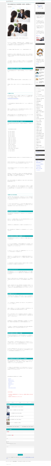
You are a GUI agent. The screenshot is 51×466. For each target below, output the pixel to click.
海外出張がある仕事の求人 (39, 121)
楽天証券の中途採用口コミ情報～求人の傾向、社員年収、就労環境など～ (41, 73)
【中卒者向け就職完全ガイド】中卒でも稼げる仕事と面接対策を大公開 (41, 82)
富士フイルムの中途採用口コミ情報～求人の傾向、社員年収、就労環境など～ (41, 79)
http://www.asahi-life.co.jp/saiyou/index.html (13, 98)
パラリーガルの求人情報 (39, 94)
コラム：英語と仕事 (38, 91)
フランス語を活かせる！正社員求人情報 (40, 96)
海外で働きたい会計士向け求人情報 (40, 118)
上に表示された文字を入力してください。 (11, 443)
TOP (9, 461)
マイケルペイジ (10, 382)
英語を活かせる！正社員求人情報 (39, 136)
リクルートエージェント (11, 381)
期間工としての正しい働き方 (39, 168)
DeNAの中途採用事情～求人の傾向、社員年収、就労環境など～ (16, 419)
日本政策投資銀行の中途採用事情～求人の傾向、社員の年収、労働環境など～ (41, 69)
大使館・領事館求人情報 (39, 110)
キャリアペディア (10, 1)
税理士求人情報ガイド (38, 165)
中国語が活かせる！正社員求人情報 (40, 98)
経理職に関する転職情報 (39, 130)
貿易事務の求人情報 (38, 142)
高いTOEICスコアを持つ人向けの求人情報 (40, 147)
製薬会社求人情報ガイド (38, 162)
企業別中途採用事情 (38, 101)
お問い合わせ (37, 156)
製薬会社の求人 (38, 139)
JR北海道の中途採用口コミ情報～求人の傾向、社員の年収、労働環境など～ (17, 416)
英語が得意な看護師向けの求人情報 (40, 133)
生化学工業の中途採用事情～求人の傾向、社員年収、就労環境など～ (13, 426)
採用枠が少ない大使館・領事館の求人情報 (40, 112)
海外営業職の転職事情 (38, 124)
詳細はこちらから (38, 35)
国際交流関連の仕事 (38, 104)
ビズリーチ (9, 378)
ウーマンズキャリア (38, 88)
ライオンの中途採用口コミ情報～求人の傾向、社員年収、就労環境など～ (41, 76)
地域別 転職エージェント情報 (39, 107)
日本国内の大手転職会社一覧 (39, 115)
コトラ (9, 386)
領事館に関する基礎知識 (39, 145)
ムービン (9, 385)
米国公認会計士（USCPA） (39, 127)
